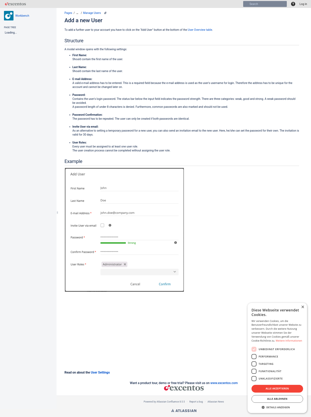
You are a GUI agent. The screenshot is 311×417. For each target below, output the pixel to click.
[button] (293, 4)
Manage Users (92, 12)
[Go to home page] (15, 4)
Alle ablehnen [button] (277, 399)
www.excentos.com (224, 383)
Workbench (22, 15)
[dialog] (277, 358)
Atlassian (183, 410)
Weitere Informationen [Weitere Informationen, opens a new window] (289, 340)
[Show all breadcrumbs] (77, 13)
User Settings (100, 372)
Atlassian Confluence (167, 401)
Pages (68, 12)
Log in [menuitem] (303, 4)
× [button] (302, 307)
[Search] (246, 4)
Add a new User (83, 20)
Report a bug (196, 401)
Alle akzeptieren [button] (277, 388)
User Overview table (200, 29)
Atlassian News (215, 401)
